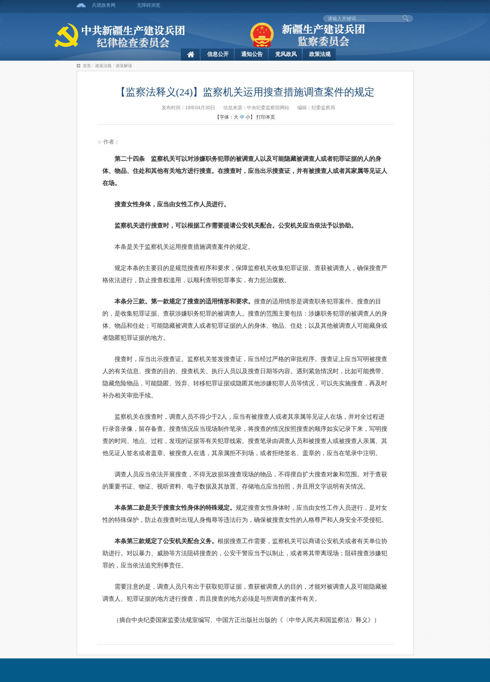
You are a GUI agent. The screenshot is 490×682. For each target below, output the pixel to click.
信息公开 (218, 54)
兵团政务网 (104, 5)
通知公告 (252, 54)
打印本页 (265, 117)
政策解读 (124, 65)
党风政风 (286, 54)
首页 (87, 65)
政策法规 (320, 54)
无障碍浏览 (148, 5)
